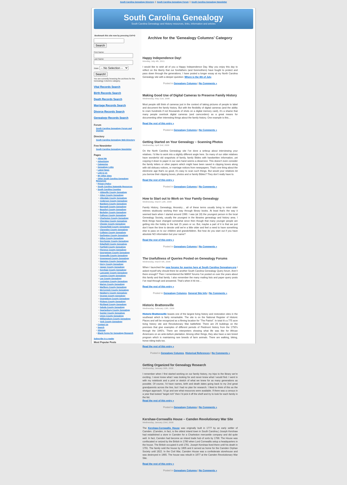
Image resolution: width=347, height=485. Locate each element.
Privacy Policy (104, 184)
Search (101, 327)
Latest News (104, 170)
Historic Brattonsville (158, 305)
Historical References (197, 353)
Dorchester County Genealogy (114, 241)
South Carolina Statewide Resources (115, 186)
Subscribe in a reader (104, 339)
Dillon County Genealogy (112, 238)
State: (111, 68)
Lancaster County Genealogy (114, 273)
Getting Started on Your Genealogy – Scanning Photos (183, 142)
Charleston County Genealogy (114, 218)
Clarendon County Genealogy (114, 230)
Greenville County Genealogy (114, 255)
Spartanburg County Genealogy (115, 310)
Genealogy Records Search (111, 117)
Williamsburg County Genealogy (115, 319)
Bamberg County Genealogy (113, 204)
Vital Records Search (107, 86)
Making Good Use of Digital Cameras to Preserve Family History (190, 95)
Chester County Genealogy (113, 224)
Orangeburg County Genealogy (115, 299)
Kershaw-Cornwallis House (164, 428)
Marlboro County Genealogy (113, 287)
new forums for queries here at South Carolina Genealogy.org (201, 267)
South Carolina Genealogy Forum (173, 2)
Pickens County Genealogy (113, 301)
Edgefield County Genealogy (113, 244)
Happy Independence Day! (162, 58)
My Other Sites (105, 176)
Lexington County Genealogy (114, 281)
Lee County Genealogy (111, 278)
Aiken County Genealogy (112, 195)
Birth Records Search (107, 93)
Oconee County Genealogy (112, 296)
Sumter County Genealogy (112, 313)
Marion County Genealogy (112, 284)
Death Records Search (108, 99)
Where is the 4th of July (198, 77)
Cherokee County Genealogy (113, 221)
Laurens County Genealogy (113, 276)
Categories (103, 164)
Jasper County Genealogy (112, 267)
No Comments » (208, 83)
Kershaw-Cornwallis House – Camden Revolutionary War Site (188, 419)
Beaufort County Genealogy (113, 209)
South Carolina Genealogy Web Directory (115, 140)
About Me (102, 158)
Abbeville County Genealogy (113, 192)
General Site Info (197, 293)
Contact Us (103, 324)
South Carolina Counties (109, 189)
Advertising (103, 161)
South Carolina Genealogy (173, 17)
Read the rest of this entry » (158, 123)
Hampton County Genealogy (113, 261)
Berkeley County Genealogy (113, 212)
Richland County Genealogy (113, 304)
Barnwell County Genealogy (113, 207)
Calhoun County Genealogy (113, 215)
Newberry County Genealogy (113, 293)
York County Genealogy (111, 322)
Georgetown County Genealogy (115, 253)
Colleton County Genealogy (113, 232)
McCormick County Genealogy (114, 290)
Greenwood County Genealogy (114, 258)
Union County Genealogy (112, 316)
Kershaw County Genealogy (113, 270)
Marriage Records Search (110, 105)
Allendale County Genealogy (113, 198)
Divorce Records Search (109, 111)
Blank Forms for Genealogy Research (115, 333)
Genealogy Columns (185, 83)
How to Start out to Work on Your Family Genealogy (181, 198)
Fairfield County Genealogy (113, 247)
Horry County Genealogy (111, 264)
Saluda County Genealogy (112, 307)
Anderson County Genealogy (113, 201)
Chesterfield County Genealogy (115, 227)
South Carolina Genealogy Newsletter (209, 2)
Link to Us (103, 173)
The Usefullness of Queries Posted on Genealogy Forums (185, 258)
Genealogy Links (106, 167)
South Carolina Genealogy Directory (137, 2)
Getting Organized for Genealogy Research (174, 365)
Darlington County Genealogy (114, 235)
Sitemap (102, 330)
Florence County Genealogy (113, 250)
